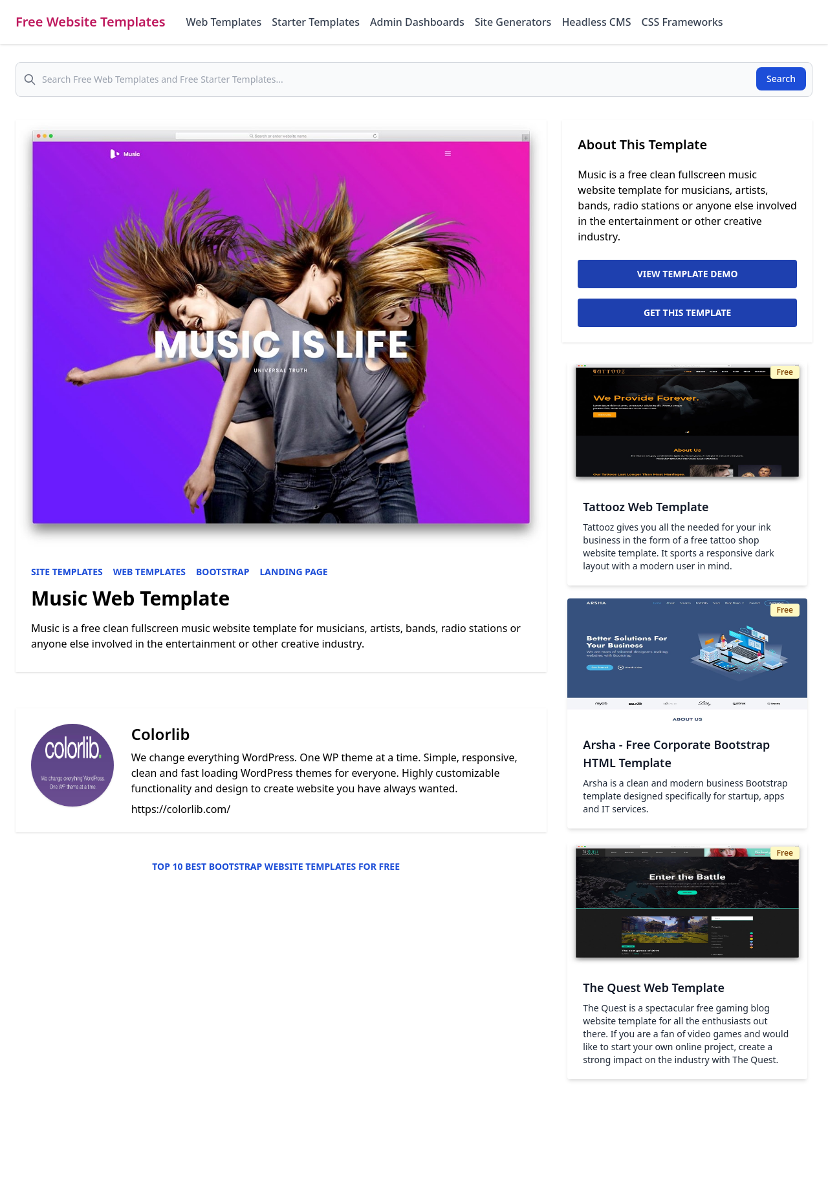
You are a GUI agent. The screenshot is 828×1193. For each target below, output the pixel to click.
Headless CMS (596, 22)
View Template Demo (687, 274)
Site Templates (67, 571)
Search (781, 78)
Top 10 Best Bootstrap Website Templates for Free (276, 866)
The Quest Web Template (653, 987)
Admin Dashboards (417, 22)
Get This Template (688, 312)
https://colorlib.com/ (181, 809)
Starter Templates (316, 22)
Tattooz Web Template (645, 506)
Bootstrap (222, 571)
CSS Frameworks (682, 22)
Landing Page (294, 571)
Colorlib (160, 733)
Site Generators (513, 22)
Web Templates (224, 22)
